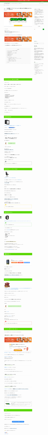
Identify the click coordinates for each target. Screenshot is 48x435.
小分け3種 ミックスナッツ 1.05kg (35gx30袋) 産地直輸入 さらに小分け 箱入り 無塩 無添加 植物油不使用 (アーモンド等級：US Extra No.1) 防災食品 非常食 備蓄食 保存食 (18, 288)
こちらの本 (7, 311)
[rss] (42, 1)
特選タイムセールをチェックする (39, 72)
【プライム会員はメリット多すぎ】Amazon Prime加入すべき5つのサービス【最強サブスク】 (20, 403)
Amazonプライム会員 (7, 356)
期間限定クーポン (6, 367)
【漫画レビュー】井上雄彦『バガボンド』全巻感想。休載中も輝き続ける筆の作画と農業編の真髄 (39, 49)
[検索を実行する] (43, 29)
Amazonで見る (14, 262)
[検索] (43, 1)
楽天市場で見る (20, 262)
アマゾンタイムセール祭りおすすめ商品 (12, 50)
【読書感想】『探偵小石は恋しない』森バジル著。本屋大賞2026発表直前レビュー (39, 59)
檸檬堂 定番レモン (37, 67)
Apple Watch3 (11, 249)
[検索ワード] (39, 29)
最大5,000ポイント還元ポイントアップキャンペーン (10, 352)
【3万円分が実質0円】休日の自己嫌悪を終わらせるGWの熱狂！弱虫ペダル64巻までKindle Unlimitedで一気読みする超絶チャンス (39, 54)
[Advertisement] (18, 70)
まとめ (35, 74)
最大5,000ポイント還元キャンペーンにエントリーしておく (15, 58)
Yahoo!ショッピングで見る (26, 262)
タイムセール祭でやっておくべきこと (12, 57)
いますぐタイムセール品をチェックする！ (18, 421)
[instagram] (41, 1)
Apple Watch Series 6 (37, 66)
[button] (0, 216)
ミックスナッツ (9, 56)
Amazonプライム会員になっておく (39, 73)
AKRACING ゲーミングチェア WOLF (39, 65)
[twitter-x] (38, 26)
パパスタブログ (7, 3)
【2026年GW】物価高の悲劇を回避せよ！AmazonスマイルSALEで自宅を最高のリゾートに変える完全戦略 (39, 51)
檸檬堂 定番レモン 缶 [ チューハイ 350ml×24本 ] (17, 260)
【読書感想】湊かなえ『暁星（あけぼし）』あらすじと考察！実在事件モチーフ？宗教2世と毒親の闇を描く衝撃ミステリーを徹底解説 (39, 57)
